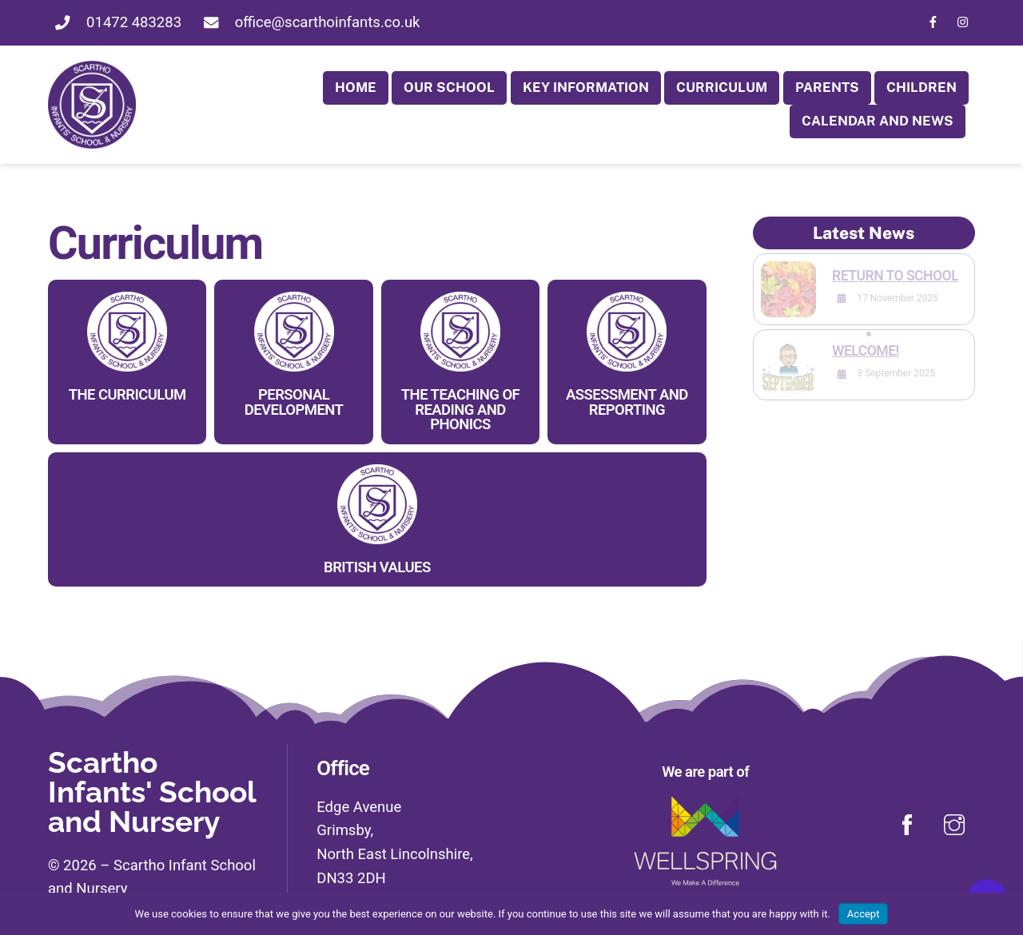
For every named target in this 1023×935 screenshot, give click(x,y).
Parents (827, 87)
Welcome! (865, 351)
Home (355, 87)
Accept (863, 914)
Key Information (586, 87)
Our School (449, 87)
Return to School (895, 276)
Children (921, 87)
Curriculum (721, 87)
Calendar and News (877, 121)
